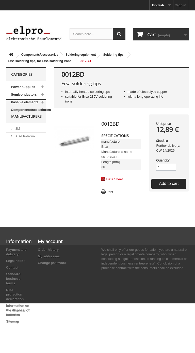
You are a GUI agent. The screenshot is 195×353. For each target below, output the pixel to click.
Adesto (20, 181)
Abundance (23, 154)
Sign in (180, 5)
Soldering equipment (81, 54)
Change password (52, 263)
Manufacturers (26, 128)
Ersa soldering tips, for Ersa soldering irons (39, 61)
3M (17, 139)
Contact (12, 267)
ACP (18, 174)
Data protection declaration (15, 294)
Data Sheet (114, 179)
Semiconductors (24, 94)
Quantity (163, 160)
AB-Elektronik (24, 146)
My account (50, 241)
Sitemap (12, 321)
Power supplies (23, 87)
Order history (48, 250)
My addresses (49, 256)
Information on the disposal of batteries (17, 310)
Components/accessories (39, 54)
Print (109, 192)
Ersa (104, 147)
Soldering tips (113, 54)
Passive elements (24, 102)
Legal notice (15, 261)
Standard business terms (13, 278)
